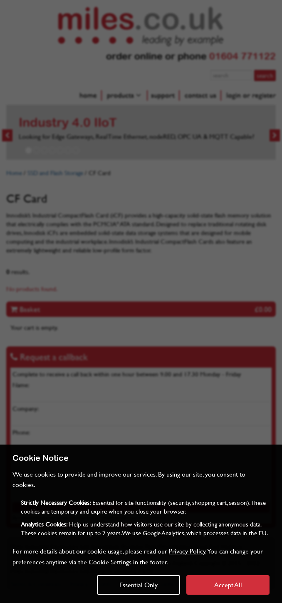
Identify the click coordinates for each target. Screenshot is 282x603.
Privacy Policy (187, 551)
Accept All (228, 584)
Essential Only (138, 584)
